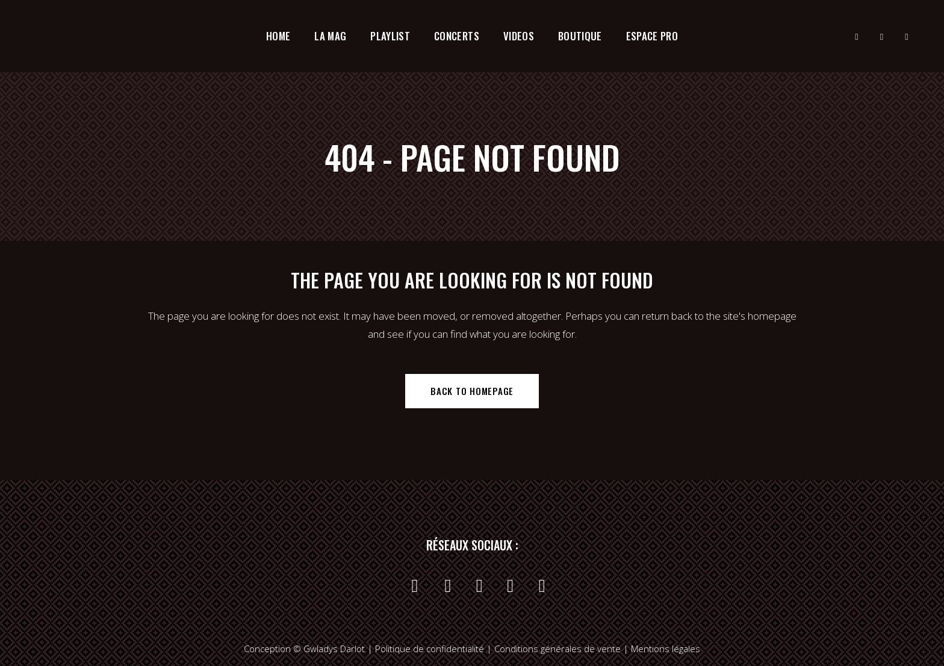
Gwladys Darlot (334, 649)
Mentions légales (665, 649)
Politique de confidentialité (429, 649)
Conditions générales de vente (558, 649)
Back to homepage (472, 390)
